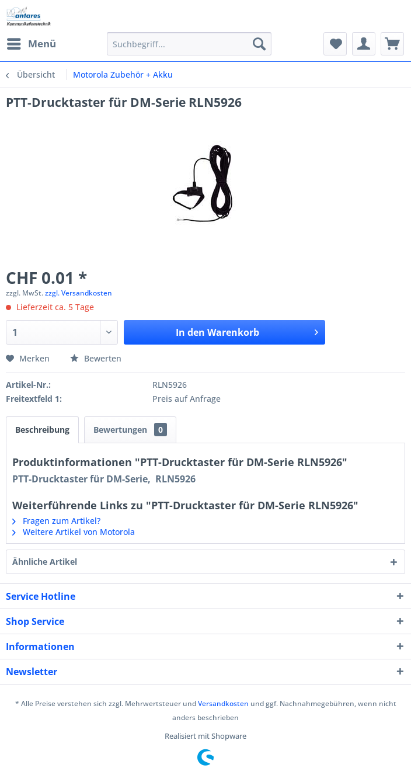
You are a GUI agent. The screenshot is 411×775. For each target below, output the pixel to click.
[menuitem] (31, 43)
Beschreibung (42, 429)
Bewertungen (130, 429)
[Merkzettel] (335, 43)
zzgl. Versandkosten (78, 293)
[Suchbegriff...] (189, 43)
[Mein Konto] (363, 43)
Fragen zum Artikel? (56, 520)
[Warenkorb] (392, 43)
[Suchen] (259, 43)
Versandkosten (223, 703)
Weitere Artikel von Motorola (73, 531)
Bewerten (95, 358)
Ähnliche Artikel (44, 561)
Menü (31, 42)
